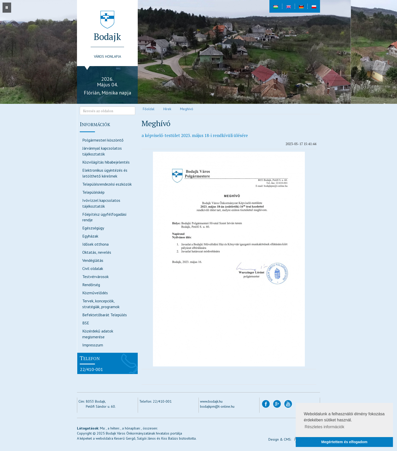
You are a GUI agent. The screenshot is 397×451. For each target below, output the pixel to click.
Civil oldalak (92, 268)
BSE (85, 322)
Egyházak (90, 236)
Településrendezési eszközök (107, 184)
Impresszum (92, 344)
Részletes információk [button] (324, 427)
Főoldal (148, 109)
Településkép (93, 192)
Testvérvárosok (95, 276)
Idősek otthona (95, 244)
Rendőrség (91, 284)
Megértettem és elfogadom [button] (344, 442)
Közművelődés (95, 292)
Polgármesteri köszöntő (103, 140)
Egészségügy (93, 227)
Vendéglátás (92, 260)
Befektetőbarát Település (104, 314)
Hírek (167, 109)
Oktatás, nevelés (96, 252)
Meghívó (186, 109)
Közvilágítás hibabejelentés (106, 162)
